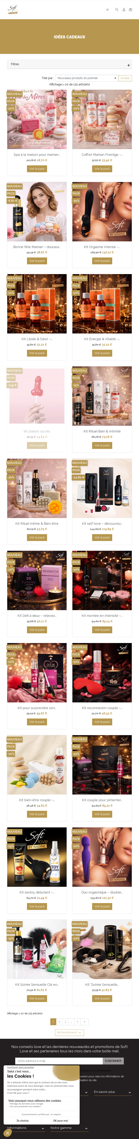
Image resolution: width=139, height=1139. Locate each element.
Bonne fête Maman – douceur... (37, 247)
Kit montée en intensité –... (102, 616)
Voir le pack (37, 168)
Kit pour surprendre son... (37, 708)
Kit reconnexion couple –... (102, 708)
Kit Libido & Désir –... (37, 339)
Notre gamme (61, 1128)
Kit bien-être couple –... (37, 800)
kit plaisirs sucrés (37, 431)
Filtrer (125, 78)
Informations (16, 1128)
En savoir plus (104, 1092)
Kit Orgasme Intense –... (102, 247)
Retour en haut (69, 1033)
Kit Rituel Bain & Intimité (102, 431)
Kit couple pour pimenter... (102, 800)
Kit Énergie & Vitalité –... (102, 339)
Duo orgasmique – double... (102, 892)
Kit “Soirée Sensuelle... (102, 984)
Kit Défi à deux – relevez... (37, 616)
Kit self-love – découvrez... (102, 523)
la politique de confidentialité (94, 1070)
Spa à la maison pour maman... (37, 155)
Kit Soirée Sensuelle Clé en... (37, 984)
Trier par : (48, 78)
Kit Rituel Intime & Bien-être (36, 523)
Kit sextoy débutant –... (37, 892)
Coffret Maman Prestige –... (102, 155)
